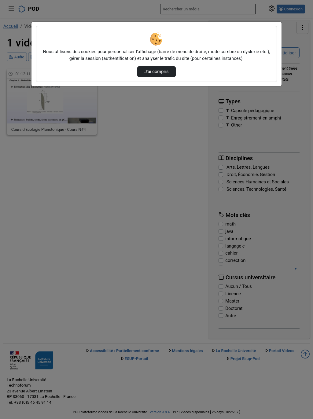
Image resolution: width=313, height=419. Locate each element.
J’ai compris (156, 71)
